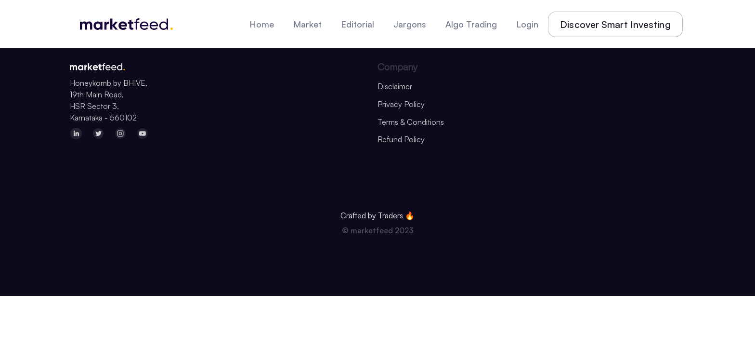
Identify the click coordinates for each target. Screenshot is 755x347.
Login (527, 24)
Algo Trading (471, 24)
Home (261, 24)
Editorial (357, 24)
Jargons (409, 24)
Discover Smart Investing (615, 24)
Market (307, 24)
